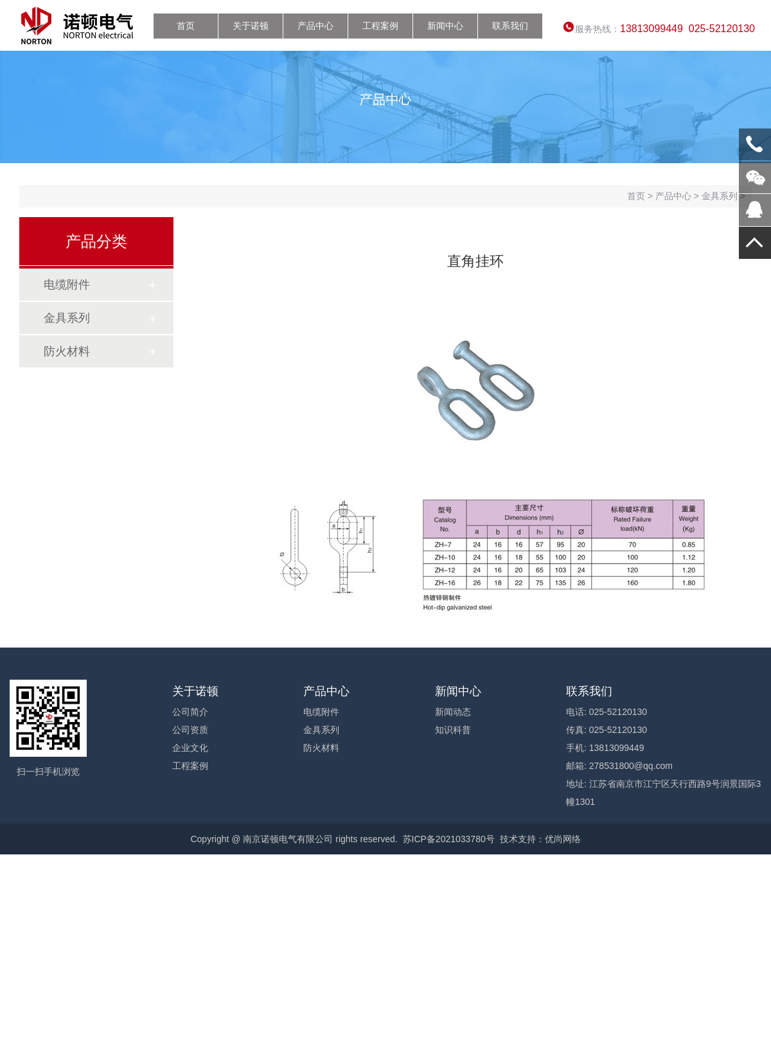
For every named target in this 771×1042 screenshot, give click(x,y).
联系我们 (510, 26)
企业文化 (190, 748)
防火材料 (67, 351)
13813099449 (755, 144)
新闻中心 (445, 26)
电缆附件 (67, 284)
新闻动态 (453, 712)
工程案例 (380, 26)
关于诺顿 (251, 26)
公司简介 (190, 712)
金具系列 (67, 318)
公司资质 (190, 730)
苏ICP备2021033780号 (449, 839)
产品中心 (315, 26)
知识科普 (453, 730)
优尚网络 (563, 839)
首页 (186, 26)
